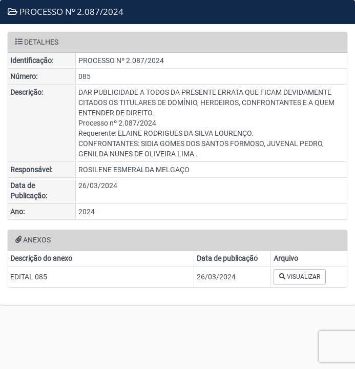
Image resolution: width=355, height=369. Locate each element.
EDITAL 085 (28, 277)
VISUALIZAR (299, 276)
